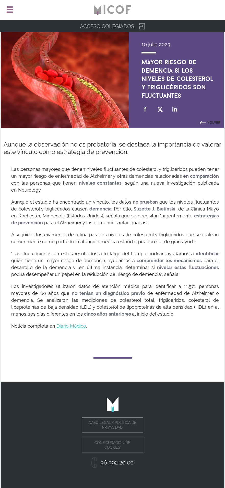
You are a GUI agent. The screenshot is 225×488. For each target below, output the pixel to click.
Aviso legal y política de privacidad (112, 424)
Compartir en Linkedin (175, 109)
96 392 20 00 (117, 462)
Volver (213, 122)
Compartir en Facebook (145, 109)
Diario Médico (71, 326)
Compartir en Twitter (160, 109)
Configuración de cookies (112, 445)
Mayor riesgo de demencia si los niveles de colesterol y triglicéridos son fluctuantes (177, 78)
